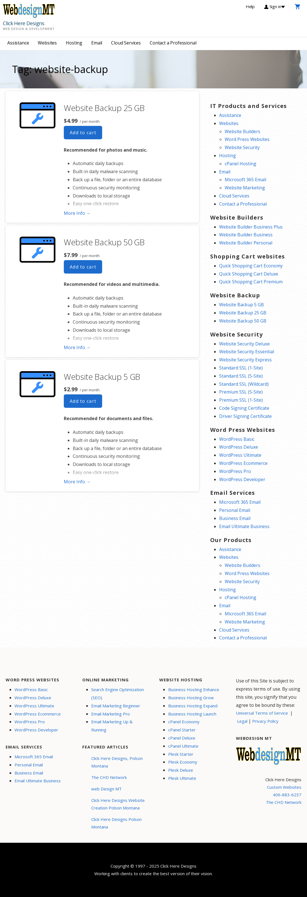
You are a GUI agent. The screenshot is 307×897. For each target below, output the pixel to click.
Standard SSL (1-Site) (241, 368)
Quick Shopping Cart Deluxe (248, 274)
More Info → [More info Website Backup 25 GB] (77, 213)
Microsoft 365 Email (245, 179)
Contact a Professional (173, 43)
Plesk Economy (182, 762)
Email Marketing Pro (110, 714)
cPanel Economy (184, 721)
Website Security (242, 147)
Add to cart (83, 133)
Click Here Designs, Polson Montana (117, 762)
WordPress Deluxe (238, 447)
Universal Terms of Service (262, 713)
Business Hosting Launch (192, 714)
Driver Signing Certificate (245, 416)
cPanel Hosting (240, 164)
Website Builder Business (246, 235)
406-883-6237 (287, 794)
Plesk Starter (180, 754)
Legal (242, 721)
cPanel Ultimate (183, 746)
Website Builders (242, 131)
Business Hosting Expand (192, 705)
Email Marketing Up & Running (112, 726)
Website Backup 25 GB (104, 107)
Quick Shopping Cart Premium (251, 282)
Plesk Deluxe (180, 770)
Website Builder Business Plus (251, 227)
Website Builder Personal (245, 243)
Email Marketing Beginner (115, 705)
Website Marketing (245, 188)
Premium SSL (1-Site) (241, 400)
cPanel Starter (182, 730)
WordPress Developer (242, 479)
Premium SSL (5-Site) (241, 392)
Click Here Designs (23, 23)
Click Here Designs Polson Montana (116, 823)
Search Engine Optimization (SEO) (117, 693)
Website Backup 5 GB (102, 376)
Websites (47, 43)
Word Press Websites (247, 139)
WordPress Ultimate (240, 455)
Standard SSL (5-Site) (241, 376)
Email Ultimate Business (244, 526)
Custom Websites (284, 787)
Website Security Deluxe (244, 344)
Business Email (234, 518)
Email (96, 43)
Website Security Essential (246, 352)
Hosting (74, 43)
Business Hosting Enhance (193, 689)
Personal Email (234, 510)
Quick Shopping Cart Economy (251, 266)
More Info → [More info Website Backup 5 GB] (77, 482)
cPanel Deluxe (181, 738)
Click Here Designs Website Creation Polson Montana (118, 804)
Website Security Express (245, 360)
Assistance (18, 43)
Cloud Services (126, 43)
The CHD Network (109, 777)
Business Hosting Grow (191, 697)
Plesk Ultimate (182, 778)
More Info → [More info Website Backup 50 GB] (77, 347)
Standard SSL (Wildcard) (244, 384)
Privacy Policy (265, 721)
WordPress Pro (235, 471)
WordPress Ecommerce (243, 463)
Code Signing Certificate (244, 408)
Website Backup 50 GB (104, 242)
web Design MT (106, 789)
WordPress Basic (236, 439)
